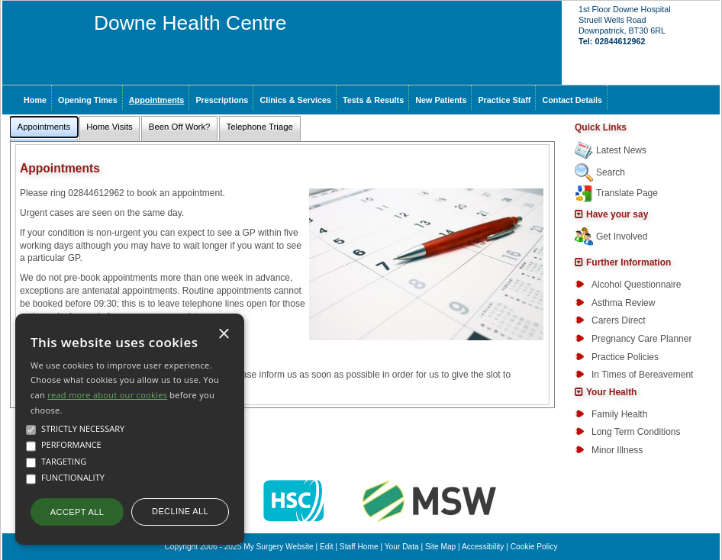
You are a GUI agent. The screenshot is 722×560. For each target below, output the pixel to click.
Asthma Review (623, 303)
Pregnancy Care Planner (641, 338)
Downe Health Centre (190, 22)
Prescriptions (221, 100)
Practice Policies (625, 357)
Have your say (617, 214)
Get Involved (621, 236)
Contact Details (572, 100)
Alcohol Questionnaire (636, 284)
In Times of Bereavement (642, 374)
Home (35, 100)
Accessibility (483, 546)
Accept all (77, 512)
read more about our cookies (107, 395)
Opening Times (88, 100)
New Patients (440, 100)
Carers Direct (618, 320)
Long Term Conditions (636, 431)
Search (610, 172)
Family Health (619, 414)
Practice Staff (504, 100)
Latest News (621, 150)
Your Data (402, 546)
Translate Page (627, 193)
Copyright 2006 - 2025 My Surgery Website (239, 546)
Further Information (628, 262)
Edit (327, 546)
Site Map (440, 546)
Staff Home (359, 546)
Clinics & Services (295, 100)
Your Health (611, 392)
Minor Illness (617, 450)
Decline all (180, 511)
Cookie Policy (534, 546)
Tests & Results (373, 100)
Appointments (157, 100)
